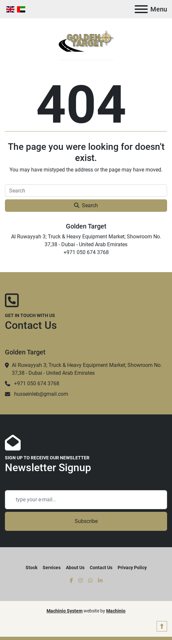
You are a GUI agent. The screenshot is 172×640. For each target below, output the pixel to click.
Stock (31, 567)
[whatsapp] (90, 581)
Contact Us (101, 567)
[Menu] (141, 9)
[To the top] (162, 626)
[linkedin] (100, 581)
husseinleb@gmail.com (41, 394)
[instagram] (80, 581)
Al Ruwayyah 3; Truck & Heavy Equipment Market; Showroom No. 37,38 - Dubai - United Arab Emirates (87, 369)
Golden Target (86, 226)
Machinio (115, 610)
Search (86, 205)
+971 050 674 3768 (36, 383)
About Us (75, 567)
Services (52, 567)
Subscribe (86, 521)
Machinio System (65, 610)
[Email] (86, 499)
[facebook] (71, 581)
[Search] (86, 190)
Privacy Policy (132, 567)
